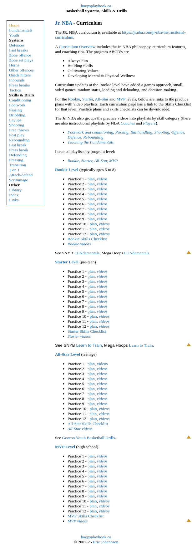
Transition (17, 165)
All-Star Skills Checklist (88, 423)
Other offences (21, 70)
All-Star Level (67, 354)
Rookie (74, 99)
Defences (17, 45)
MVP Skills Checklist (86, 516)
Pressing (16, 160)
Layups (15, 120)
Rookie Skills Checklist (87, 239)
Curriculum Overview (77, 46)
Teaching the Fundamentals (91, 142)
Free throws (19, 130)
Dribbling (17, 115)
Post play (16, 135)
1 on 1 (14, 170)
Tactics (15, 90)
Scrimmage (18, 180)
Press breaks (19, 85)
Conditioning (20, 100)
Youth (14, 35)
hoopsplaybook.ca (96, 5)
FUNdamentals (86, 253)
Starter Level (66, 262)
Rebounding (19, 140)
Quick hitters (20, 75)
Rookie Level (66, 169)
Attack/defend (21, 175)
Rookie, (74, 160)
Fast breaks (18, 50)
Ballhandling (141, 132)
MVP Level (65, 446)
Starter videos (79, 336)
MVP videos (78, 521)
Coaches (128, 123)
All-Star (102, 99)
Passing (15, 110)
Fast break (17, 145)
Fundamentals (21, 30)
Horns (14, 65)
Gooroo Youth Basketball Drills (88, 437)
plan (91, 179)
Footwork (17, 105)
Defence (74, 137)
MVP (120, 99)
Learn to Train (89, 345)
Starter (87, 99)
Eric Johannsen (105, 542)
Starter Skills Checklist (87, 331)
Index (13, 195)
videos (102, 179)
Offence (177, 132)
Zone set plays (21, 60)
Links (13, 200)
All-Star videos (80, 428)
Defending (18, 155)
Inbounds (17, 80)
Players (149, 123)
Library (15, 190)
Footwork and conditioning (90, 132)
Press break (18, 150)
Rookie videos (79, 244)
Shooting (16, 125)
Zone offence (20, 55)
